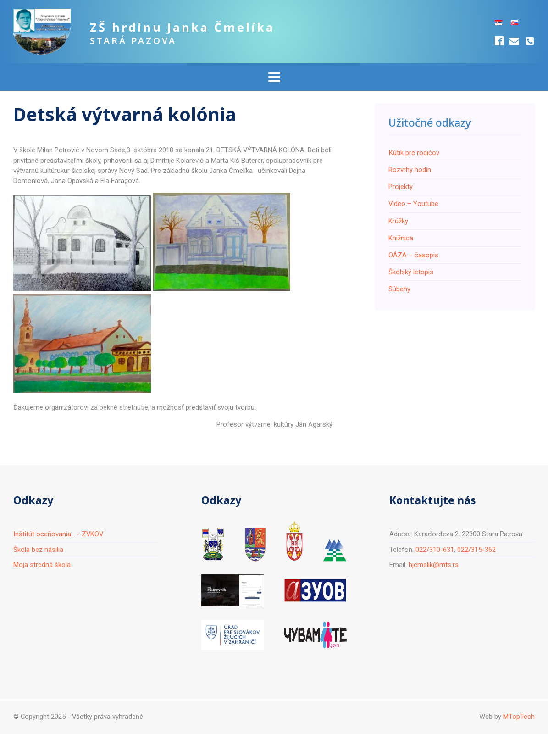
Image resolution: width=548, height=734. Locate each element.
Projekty (400, 187)
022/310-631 (434, 549)
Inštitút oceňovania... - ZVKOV (58, 534)
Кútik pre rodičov (413, 153)
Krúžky (398, 221)
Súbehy (399, 289)
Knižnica (400, 238)
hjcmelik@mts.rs (434, 565)
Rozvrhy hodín (409, 170)
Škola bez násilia (38, 549)
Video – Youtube (413, 204)
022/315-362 (476, 549)
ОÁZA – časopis (413, 255)
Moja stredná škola (42, 565)
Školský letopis (410, 272)
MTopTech (519, 716)
